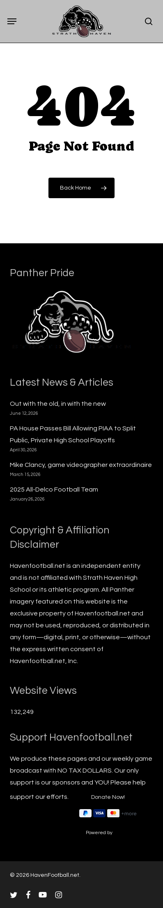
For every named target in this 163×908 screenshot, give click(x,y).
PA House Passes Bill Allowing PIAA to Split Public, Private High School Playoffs (73, 434)
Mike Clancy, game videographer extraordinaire (81, 465)
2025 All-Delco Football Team (54, 489)
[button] (11, 21)
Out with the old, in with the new (58, 403)
